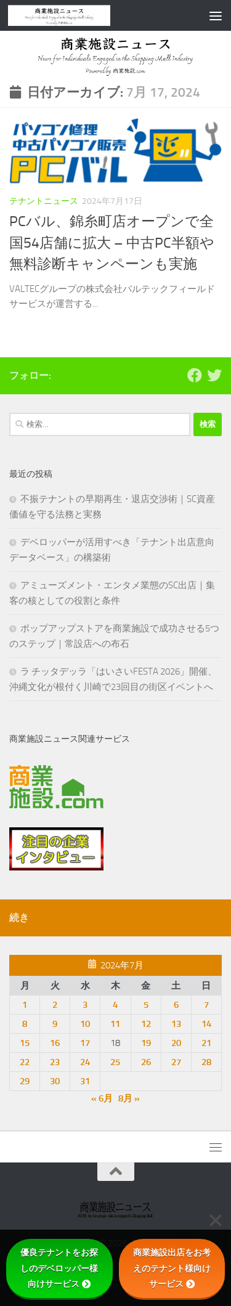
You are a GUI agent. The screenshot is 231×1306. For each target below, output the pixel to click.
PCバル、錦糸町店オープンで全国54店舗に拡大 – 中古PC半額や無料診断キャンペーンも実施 (111, 242)
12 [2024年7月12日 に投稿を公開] (146, 1023)
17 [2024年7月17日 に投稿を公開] (85, 1042)
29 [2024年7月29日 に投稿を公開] (25, 1081)
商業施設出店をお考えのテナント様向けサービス (172, 1268)
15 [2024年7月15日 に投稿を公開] (25, 1042)
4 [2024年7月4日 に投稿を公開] (115, 1004)
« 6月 (102, 1098)
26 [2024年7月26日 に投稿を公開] (146, 1062)
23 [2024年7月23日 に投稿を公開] (55, 1062)
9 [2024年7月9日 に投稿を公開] (54, 1023)
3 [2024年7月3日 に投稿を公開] (85, 1004)
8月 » (129, 1098)
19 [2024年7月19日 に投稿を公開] (146, 1042)
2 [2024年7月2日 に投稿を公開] (54, 1004)
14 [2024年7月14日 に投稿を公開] (206, 1023)
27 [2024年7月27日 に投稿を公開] (176, 1062)
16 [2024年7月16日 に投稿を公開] (55, 1042)
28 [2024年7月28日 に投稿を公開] (206, 1062)
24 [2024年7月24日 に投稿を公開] (85, 1062)
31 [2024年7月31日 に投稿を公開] (85, 1081)
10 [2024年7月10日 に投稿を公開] (85, 1023)
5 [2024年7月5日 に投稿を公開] (146, 1004)
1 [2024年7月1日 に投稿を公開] (24, 1004)
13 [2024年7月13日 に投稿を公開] (176, 1023)
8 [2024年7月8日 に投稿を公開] (24, 1023)
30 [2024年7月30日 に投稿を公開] (55, 1081)
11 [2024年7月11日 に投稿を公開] (115, 1023)
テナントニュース (43, 201)
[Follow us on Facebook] (194, 375)
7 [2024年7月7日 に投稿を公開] (206, 1004)
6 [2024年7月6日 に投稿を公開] (176, 1004)
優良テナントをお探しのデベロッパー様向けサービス (59, 1268)
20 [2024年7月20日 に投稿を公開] (176, 1042)
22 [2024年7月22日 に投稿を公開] (25, 1062)
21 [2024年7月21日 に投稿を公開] (206, 1042)
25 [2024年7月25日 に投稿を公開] (115, 1062)
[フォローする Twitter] (214, 375)
